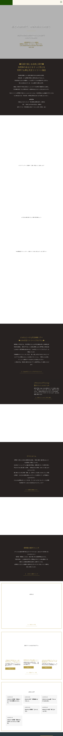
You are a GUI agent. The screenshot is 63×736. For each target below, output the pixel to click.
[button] (31, 371)
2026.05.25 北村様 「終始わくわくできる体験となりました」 (13, 701)
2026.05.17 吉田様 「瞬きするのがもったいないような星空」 (13, 721)
